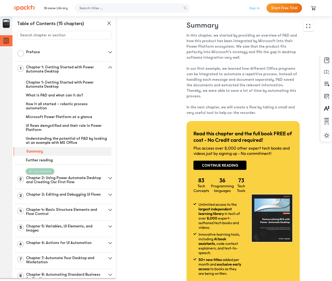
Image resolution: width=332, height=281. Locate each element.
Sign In (254, 8)
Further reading (39, 160)
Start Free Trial (284, 8)
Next (282, 246)
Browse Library (56, 8)
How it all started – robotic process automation (57, 106)
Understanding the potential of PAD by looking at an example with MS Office (66, 140)
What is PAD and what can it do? (54, 95)
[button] (109, 52)
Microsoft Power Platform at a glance (59, 117)
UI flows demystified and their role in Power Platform (64, 128)
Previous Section (155, 246)
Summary (34, 151)
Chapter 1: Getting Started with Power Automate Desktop (60, 84)
